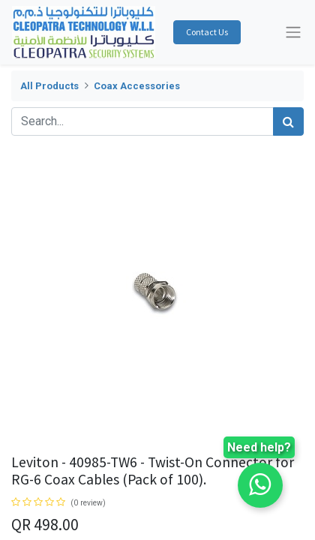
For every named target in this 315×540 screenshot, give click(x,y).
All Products (49, 86)
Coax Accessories (137, 86)
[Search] (288, 121)
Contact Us (207, 32)
